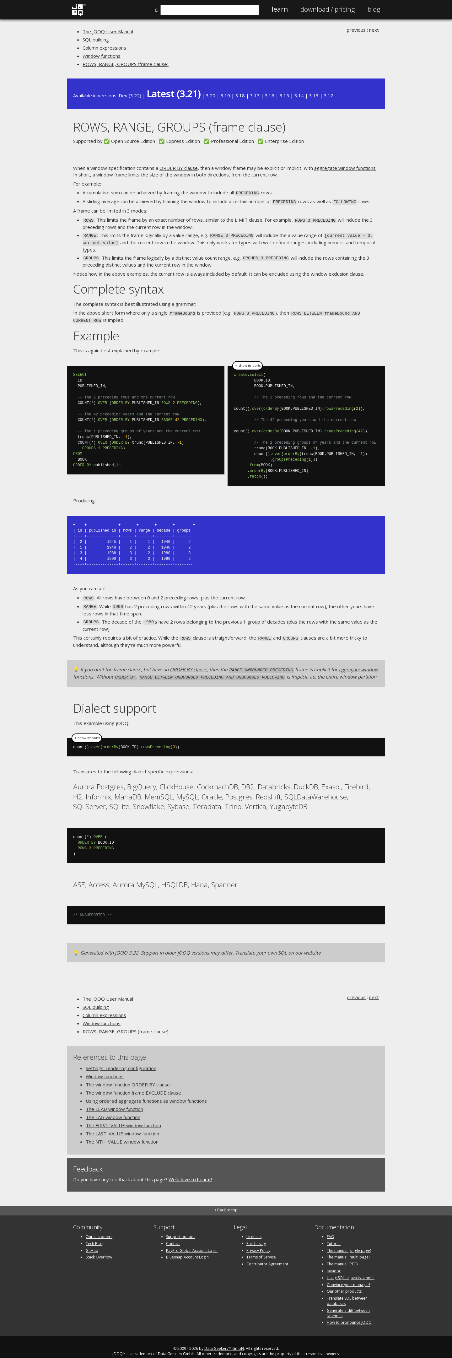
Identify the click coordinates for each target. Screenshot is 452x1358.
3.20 (210, 95)
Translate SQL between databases (347, 1292)
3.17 (255, 95)
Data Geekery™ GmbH (224, 1340)
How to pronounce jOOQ (349, 1314)
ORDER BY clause (178, 168)
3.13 (314, 95)
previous (356, 30)
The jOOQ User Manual (108, 31)
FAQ (330, 1228)
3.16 (269, 95)
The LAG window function (113, 1109)
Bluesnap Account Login (187, 1249)
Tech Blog (94, 1235)
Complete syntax (118, 285)
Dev (123, 95)
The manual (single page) (349, 1242)
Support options (180, 1228)
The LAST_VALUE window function (122, 1125)
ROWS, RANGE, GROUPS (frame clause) (126, 64)
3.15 (284, 95)
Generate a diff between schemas (348, 1304)
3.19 (225, 95)
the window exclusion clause (332, 270)
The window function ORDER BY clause (128, 1076)
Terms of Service (261, 1249)
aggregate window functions (345, 168)
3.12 (328, 95)
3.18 (240, 95)
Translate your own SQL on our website (277, 944)
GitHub (92, 1242)
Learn (280, 9)
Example (96, 330)
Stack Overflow (99, 1249)
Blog (374, 9)
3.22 (135, 95)
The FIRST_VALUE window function (123, 1117)
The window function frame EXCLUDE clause (133, 1084)
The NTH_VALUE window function (122, 1133)
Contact (173, 1235)
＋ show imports (247, 361)
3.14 (299, 95)
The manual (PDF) (342, 1255)
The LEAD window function (114, 1101)
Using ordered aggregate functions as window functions (146, 1093)
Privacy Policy (258, 1242)
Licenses (253, 1228)
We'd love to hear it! (190, 1171)
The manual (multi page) (348, 1249)
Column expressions (104, 48)
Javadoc (334, 1262)
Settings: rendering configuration (121, 1060)
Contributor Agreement (267, 1255)
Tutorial (334, 1235)
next (374, 30)
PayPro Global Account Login (192, 1242)
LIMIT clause (248, 218)
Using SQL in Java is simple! (350, 1269)
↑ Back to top (226, 1201)
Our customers (99, 1228)
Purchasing (256, 1235)
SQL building (96, 39)
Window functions (102, 56)
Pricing (327, 9)
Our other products (344, 1283)
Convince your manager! (348, 1276)
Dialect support (115, 699)
